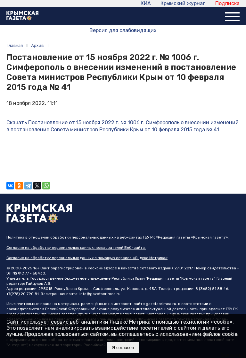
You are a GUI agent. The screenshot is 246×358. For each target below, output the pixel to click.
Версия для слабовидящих (123, 30)
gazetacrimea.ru (161, 303)
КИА (146, 3)
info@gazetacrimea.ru (99, 294)
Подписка (227, 3)
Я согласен (123, 347)
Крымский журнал (183, 3)
